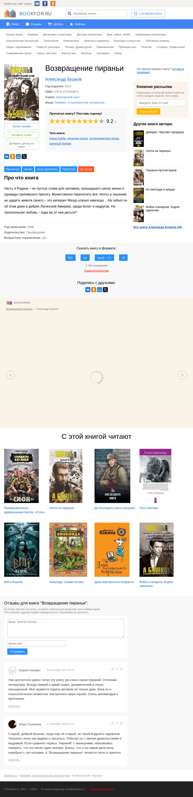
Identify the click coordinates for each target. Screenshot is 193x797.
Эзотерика (102, 53)
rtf (123, 257)
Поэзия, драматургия (78, 47)
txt (85, 257)
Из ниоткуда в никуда (154, 189)
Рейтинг (80, 24)
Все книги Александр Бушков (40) (157, 227)
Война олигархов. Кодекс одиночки (156, 208)
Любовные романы (157, 40)
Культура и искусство (127, 40)
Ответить (14, 706)
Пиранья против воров (154, 170)
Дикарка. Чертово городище (158, 132)
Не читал (86, 169)
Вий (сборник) (13, 582)
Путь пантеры (148, 508)
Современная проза (18, 53)
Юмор (118, 53)
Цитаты (58, 24)
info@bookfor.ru (75, 789)
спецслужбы (57, 138)
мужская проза (78, 138)
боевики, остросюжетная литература (80, 102)
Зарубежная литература (150, 34)
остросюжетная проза (104, 138)
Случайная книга (150, 13)
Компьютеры (71, 40)
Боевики (33, 34)
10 (101, 121)
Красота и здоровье (96, 40)
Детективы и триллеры (57, 34)
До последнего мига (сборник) (115, 508)
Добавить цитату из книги (21, 145)
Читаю (28, 169)
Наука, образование (18, 47)
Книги (15, 24)
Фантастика (68, 53)
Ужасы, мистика (46, 53)
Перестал (68, 169)
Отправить (17, 651)
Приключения (104, 47)
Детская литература (89, 34)
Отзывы (36, 24)
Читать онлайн (21, 126)
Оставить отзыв (21, 134)
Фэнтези (86, 53)
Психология (51, 40)
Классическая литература (22, 40)
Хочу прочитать (47, 169)
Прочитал (12, 169)
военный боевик (60, 143)
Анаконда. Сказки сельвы (66, 582)
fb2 (70, 257)
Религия (146, 47)
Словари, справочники (170, 47)
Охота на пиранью (152, 151)
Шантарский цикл (68, 97)
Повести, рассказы (48, 47)
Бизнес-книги (14, 34)
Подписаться (148, 111)
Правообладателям (102, 789)
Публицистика (127, 47)
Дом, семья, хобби (118, 34)
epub (104, 257)
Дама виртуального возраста (114, 582)
